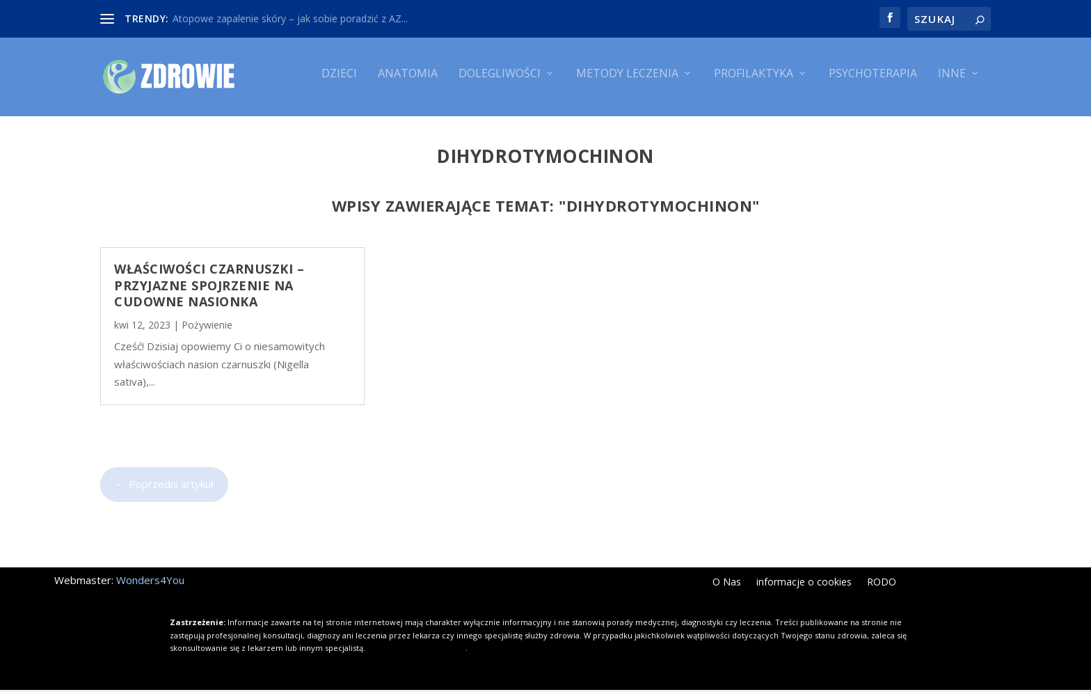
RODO (881, 585)
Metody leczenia (627, 81)
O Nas (726, 585)
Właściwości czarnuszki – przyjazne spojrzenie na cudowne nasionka (209, 287)
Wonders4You (150, 583)
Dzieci (339, 81)
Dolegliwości (500, 81)
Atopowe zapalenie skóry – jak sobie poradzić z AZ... (290, 18)
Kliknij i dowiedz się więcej (416, 650)
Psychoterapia (873, 81)
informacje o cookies (804, 585)
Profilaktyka (753, 81)
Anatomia (408, 81)
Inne (952, 81)
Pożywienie (207, 327)
